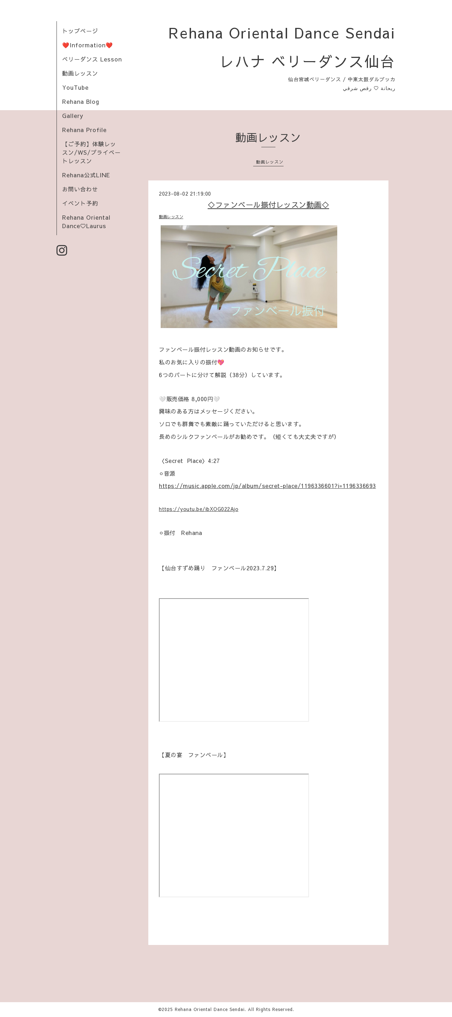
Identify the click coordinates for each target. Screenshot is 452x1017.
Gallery (72, 115)
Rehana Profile (84, 129)
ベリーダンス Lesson (92, 59)
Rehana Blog (80, 101)
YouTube (75, 87)
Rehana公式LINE (86, 175)
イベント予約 (80, 203)
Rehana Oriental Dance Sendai (210, 1009)
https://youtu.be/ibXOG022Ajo (198, 508)
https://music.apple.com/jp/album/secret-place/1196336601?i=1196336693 (267, 485)
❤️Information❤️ (87, 45)
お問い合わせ (80, 189)
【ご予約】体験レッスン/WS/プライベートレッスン (91, 152)
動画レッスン (80, 73)
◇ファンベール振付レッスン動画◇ (268, 205)
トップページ (80, 31)
